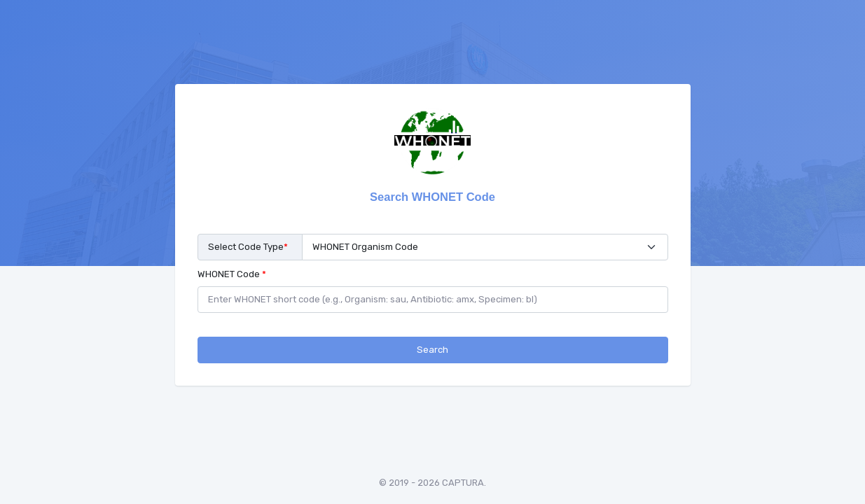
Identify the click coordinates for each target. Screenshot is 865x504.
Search (432, 349)
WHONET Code (232, 274)
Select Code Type (248, 247)
